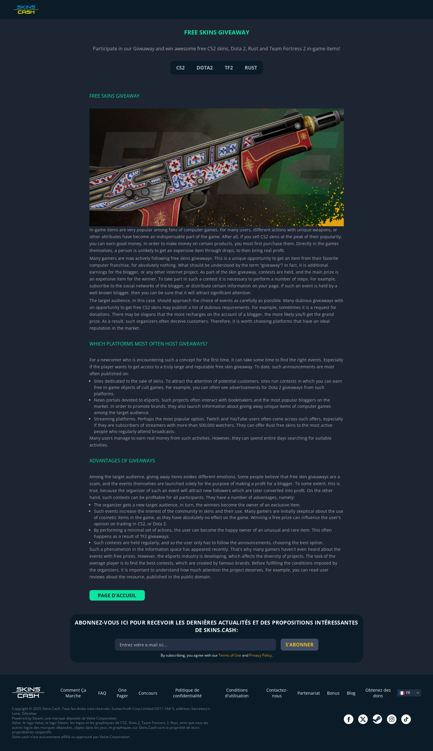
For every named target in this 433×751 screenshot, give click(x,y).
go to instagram (391, 719)
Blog (351, 693)
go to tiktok (406, 719)
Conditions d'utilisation (237, 693)
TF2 (229, 67)
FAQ (102, 693)
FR (404, 692)
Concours (148, 693)
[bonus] (195, 645)
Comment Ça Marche (73, 693)
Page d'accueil (117, 595)
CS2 (180, 67)
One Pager (122, 693)
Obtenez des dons (378, 693)
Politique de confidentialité (187, 693)
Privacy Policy (260, 655)
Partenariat (308, 693)
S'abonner (299, 644)
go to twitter (363, 719)
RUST (251, 67)
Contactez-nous (277, 693)
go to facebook (348, 719)
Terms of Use (230, 655)
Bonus (333, 693)
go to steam (377, 719)
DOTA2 (205, 67)
